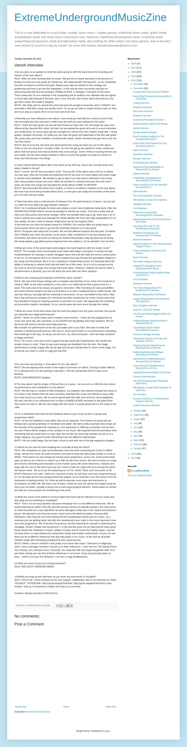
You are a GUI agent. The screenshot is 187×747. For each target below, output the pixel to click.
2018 (133, 63)
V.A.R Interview (140, 279)
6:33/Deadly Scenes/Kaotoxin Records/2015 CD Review (147, 179)
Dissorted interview (142, 239)
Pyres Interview (140, 257)
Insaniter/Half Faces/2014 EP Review (151, 92)
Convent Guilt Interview (144, 376)
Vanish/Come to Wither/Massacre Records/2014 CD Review (149, 360)
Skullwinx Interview (142, 115)
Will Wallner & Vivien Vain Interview (150, 200)
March (137, 440)
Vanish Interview (141, 128)
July (136, 423)
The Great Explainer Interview (147, 196)
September (139, 415)
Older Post (111, 707)
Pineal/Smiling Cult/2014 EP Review (150, 124)
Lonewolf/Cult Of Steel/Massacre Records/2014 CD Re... (149, 366)
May (136, 432)
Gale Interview (140, 191)
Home (66, 707)
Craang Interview (141, 103)
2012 (133, 458)
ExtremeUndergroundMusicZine (90, 17)
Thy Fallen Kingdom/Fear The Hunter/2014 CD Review (147, 289)
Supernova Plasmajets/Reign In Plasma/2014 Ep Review (148, 168)
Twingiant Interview (142, 204)
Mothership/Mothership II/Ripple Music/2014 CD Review (148, 353)
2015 (133, 76)
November (139, 88)
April (136, 436)
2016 (133, 72)
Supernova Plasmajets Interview (148, 120)
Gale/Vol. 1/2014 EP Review (146, 310)
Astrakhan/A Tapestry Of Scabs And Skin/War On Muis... (150, 339)
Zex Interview (139, 394)
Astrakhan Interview (142, 283)
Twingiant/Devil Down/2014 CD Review (151, 372)
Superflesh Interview (143, 154)
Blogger (106, 731)
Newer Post (20, 707)
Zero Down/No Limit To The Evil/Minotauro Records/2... (147, 227)
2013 (133, 454)
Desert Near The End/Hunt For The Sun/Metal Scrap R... (150, 144)
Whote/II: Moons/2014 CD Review (149, 294)
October (138, 411)
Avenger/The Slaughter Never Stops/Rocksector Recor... (147, 267)
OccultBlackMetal (140, 471)
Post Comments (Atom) (39, 712)
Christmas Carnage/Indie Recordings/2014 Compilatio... (149, 213)
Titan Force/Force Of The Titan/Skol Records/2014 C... (150, 186)
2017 (133, 68)
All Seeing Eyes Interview (145, 162)
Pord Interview (140, 208)
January (138, 448)
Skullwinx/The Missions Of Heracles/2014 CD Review (147, 234)
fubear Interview (140, 150)
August (137, 419)
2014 (133, 80)
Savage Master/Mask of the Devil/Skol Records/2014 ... (151, 300)
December (139, 84)
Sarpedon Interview (142, 107)
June (136, 427)
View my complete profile (140, 475)
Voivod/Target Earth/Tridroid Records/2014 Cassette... (146, 328)
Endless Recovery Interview (146, 405)
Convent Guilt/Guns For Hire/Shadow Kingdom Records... (151, 400)
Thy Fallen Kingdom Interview (147, 261)
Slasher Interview (141, 173)
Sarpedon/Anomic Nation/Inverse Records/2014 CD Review (149, 346)
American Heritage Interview (146, 334)
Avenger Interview (141, 158)
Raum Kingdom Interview (145, 305)
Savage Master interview (145, 132)
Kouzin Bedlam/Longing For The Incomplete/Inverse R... (148, 137)
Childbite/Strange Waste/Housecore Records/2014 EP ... (150, 322)
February (138, 444)
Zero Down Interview (143, 111)
